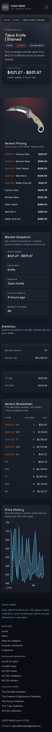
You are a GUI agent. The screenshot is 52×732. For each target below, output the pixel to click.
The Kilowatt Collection (14, 691)
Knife (16, 20)
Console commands (12, 645)
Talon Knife (15, 283)
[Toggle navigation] (46, 7)
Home (6, 20)
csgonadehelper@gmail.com (26, 726)
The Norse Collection (13, 701)
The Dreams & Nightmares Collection (21, 696)
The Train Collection (12, 706)
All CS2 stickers (10, 680)
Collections (7, 650)
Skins (4, 636)
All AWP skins (9, 666)
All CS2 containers (11, 675)
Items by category (11, 640)
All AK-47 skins (10, 661)
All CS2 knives (9, 671)
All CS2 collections (11, 710)
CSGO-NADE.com (11, 720)
